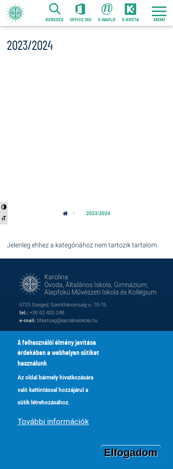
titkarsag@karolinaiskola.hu (67, 320)
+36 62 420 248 (47, 312)
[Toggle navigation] (159, 13)
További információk (53, 425)
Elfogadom (131, 456)
